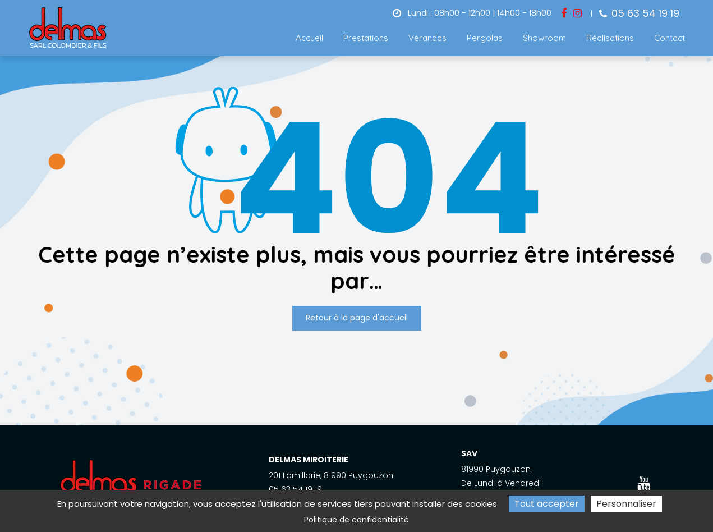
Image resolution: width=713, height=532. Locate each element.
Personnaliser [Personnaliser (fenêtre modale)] (626, 503)
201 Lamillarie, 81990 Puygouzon (331, 475)
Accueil (309, 38)
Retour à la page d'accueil (357, 318)
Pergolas (485, 38)
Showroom (544, 38)
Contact (669, 38)
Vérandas (427, 38)
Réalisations (610, 38)
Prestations (365, 38)
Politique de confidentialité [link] (356, 519)
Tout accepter (546, 503)
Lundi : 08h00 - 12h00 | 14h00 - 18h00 (472, 13)
